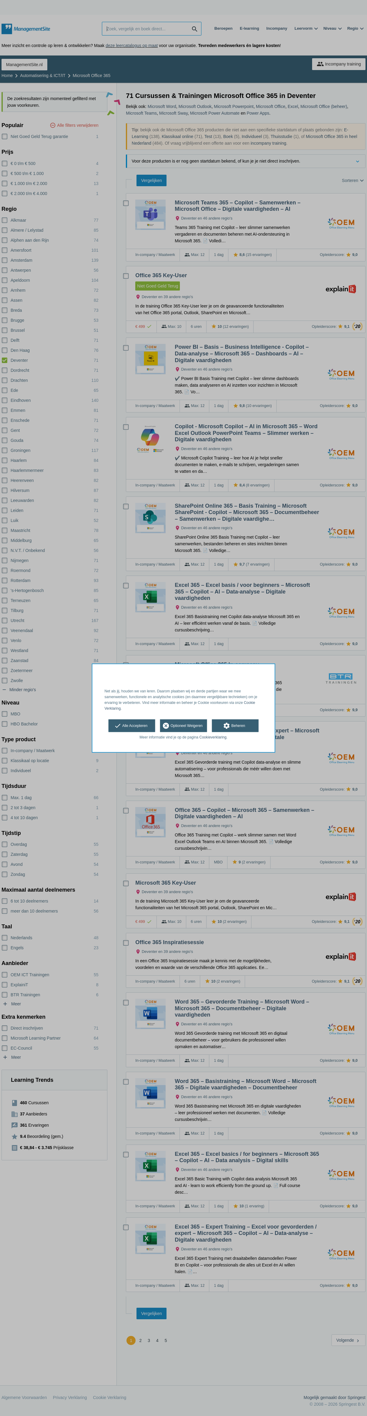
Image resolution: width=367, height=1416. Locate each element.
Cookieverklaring (212, 737)
